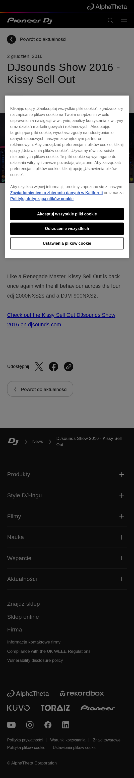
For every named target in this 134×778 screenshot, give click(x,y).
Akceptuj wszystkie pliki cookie (67, 214)
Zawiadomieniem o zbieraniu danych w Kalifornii (56, 192)
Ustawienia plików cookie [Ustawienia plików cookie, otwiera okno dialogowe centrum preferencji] (67, 243)
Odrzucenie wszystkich (67, 228)
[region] (67, 176)
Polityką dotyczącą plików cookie (42, 198)
